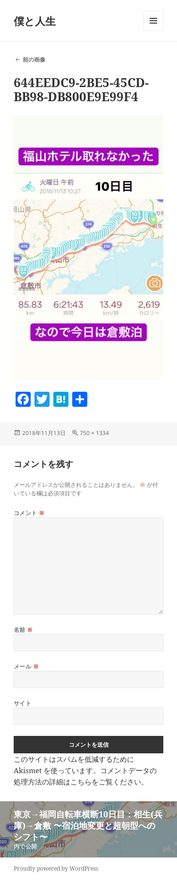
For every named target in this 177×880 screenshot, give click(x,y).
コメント (29, 513)
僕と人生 (35, 21)
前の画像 (34, 60)
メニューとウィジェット (153, 30)
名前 (23, 630)
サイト (22, 703)
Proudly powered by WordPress (56, 868)
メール (26, 666)
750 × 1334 (94, 433)
